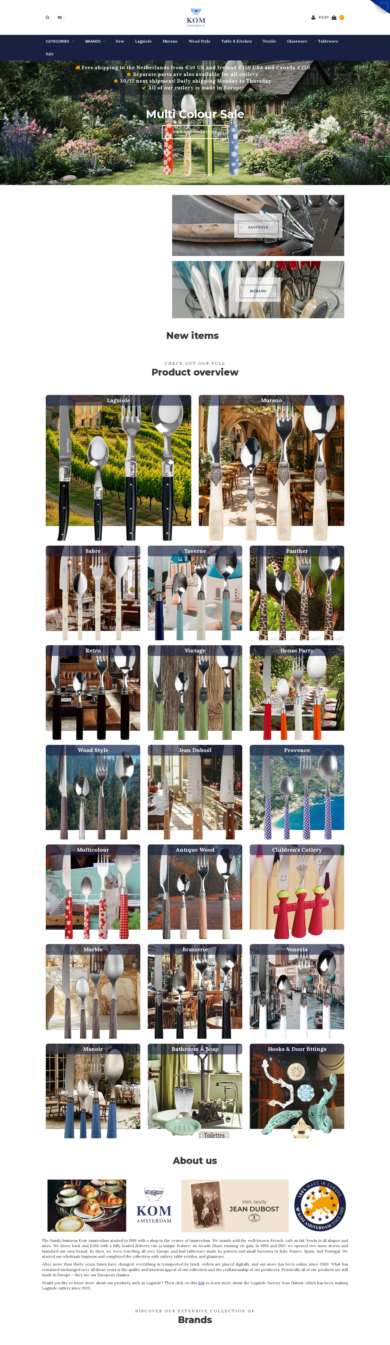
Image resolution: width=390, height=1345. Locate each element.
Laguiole (143, 43)
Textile (269, 43)
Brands (95, 44)
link (201, 1285)
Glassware (297, 43)
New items (192, 338)
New (120, 43)
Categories (60, 44)
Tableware (328, 43)
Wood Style (199, 43)
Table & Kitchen (236, 43)
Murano (170, 43)
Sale (50, 56)
